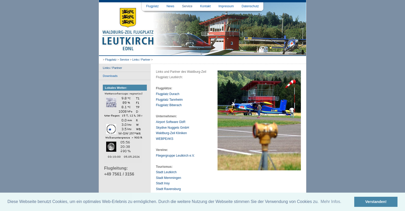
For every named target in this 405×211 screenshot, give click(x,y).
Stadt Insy (163, 183)
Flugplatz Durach (167, 94)
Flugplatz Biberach (169, 105)
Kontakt (205, 6)
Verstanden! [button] (376, 202)
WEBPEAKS (164, 139)
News (170, 6)
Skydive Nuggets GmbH (172, 127)
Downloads (110, 75)
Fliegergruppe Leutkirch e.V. (175, 155)
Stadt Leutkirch (166, 172)
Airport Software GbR (170, 122)
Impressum (226, 6)
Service (187, 6)
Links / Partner (141, 59)
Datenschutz (250, 6)
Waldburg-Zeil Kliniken (171, 133)
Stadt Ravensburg (168, 189)
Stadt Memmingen (168, 178)
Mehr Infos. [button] (331, 201)
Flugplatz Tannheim (169, 99)
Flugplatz (152, 6)
